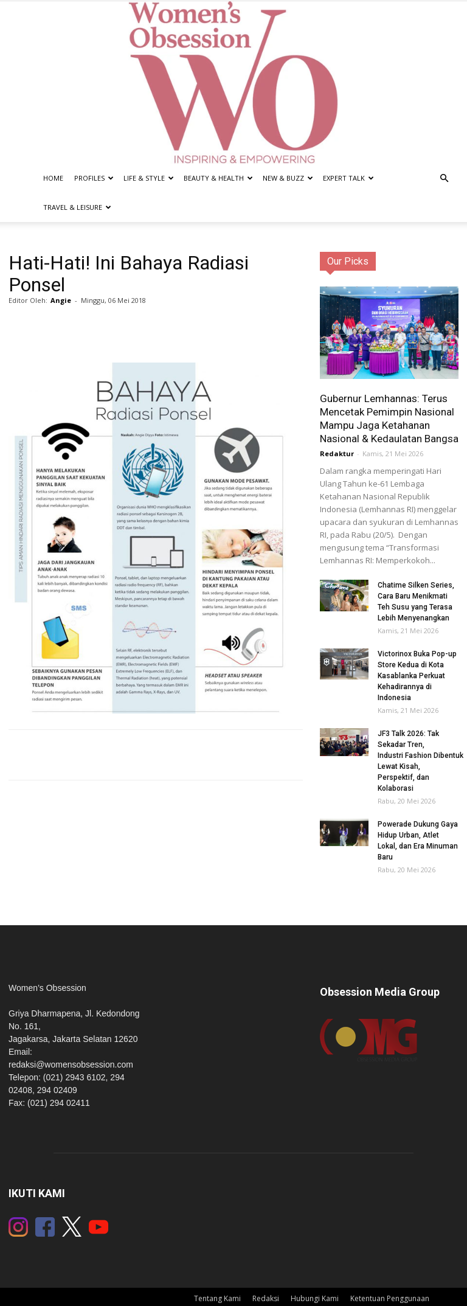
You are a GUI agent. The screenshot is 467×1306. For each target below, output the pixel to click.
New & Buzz (288, 177)
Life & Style (148, 177)
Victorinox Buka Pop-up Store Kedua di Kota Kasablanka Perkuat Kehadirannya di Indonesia (417, 676)
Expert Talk (348, 177)
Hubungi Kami (315, 1298)
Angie (60, 300)
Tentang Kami (217, 1298)
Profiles (94, 177)
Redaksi (265, 1298)
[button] (443, 178)
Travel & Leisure (77, 207)
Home (53, 177)
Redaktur (337, 453)
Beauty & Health (218, 177)
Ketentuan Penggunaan (389, 1298)
